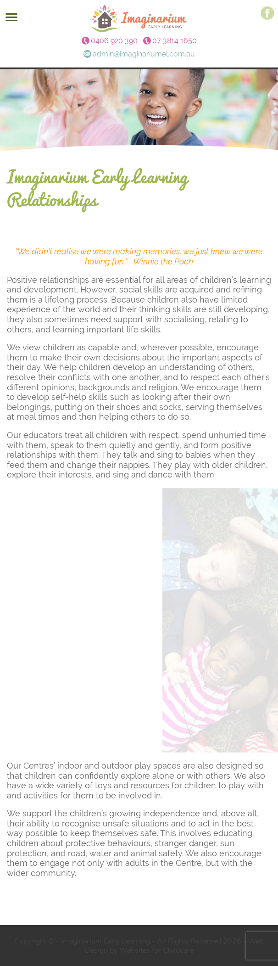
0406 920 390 (114, 41)
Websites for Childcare (156, 950)
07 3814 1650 (174, 41)
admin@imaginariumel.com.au (144, 54)
